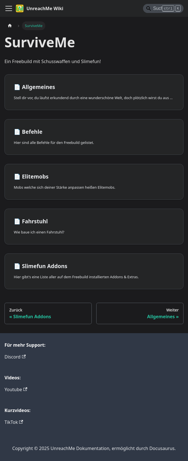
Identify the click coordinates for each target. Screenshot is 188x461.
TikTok (14, 422)
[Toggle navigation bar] (9, 8)
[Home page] (10, 25)
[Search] (163, 8)
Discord (15, 357)
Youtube (16, 389)
